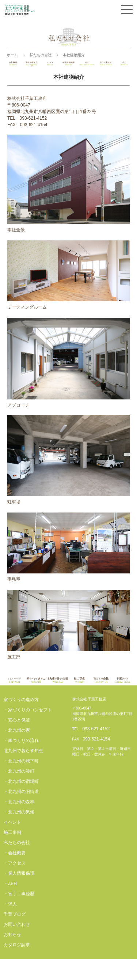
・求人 (10, 903)
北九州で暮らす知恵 (23, 750)
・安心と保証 (17, 720)
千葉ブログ (15, 914)
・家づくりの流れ (21, 740)
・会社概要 (15, 852)
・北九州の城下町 (21, 760)
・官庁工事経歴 (19, 893)
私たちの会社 (41, 55)
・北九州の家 (17, 730)
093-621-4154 (96, 739)
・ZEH (10, 883)
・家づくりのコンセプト (28, 709)
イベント (12, 822)
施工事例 (12, 832)
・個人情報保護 (19, 873)
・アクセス (15, 863)
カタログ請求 (17, 944)
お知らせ (12, 934)
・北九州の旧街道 (21, 791)
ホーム (12, 55)
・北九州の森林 (19, 801)
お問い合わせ (17, 924)
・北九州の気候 (19, 812)
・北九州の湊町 (19, 771)
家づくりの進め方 (21, 699)
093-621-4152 (96, 728)
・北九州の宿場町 (21, 781)
